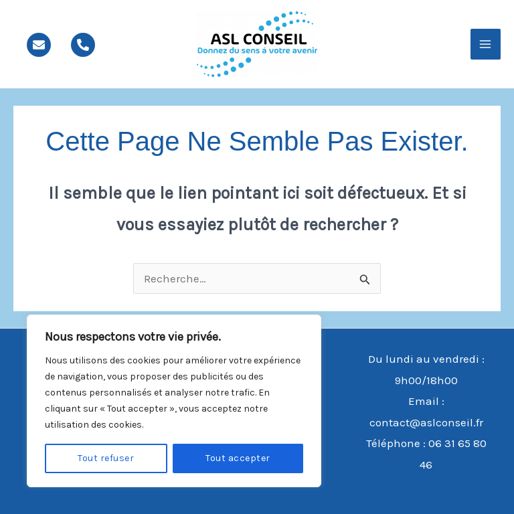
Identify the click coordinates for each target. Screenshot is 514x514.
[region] (174, 401)
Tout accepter (237, 458)
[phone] (83, 45)
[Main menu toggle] (485, 44)
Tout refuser (106, 458)
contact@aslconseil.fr (426, 422)
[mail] (39, 45)
